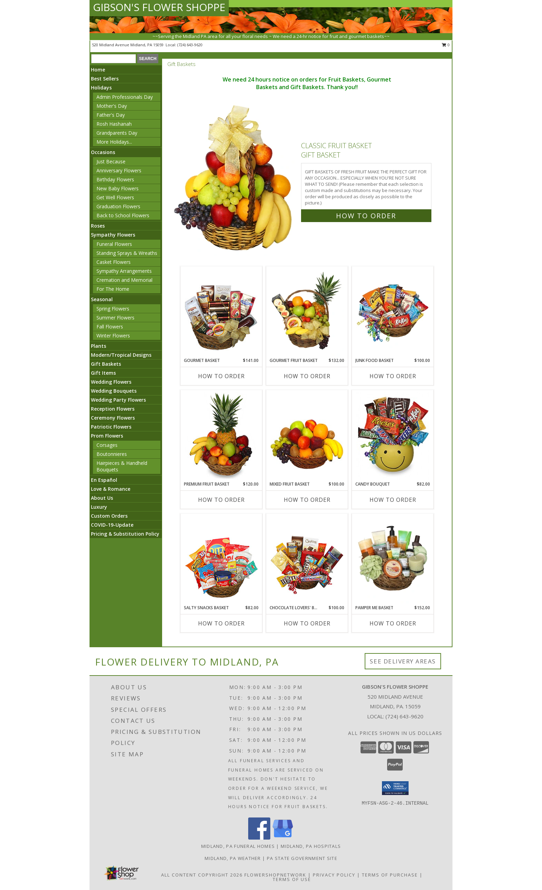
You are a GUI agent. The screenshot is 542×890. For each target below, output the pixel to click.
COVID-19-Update (112, 524)
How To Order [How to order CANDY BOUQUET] (393, 500)
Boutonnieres (111, 454)
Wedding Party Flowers (118, 399)
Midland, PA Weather (233, 858)
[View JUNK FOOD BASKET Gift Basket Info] (392, 312)
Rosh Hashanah (114, 124)
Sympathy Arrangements (124, 271)
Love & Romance (110, 489)
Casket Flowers (113, 262)
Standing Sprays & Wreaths (126, 253)
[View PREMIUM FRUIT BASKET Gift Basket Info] (221, 436)
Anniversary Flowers (118, 170)
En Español (104, 480)
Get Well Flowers (115, 197)
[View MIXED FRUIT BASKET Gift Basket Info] (307, 436)
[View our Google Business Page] (283, 837)
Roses (98, 225)
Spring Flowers (112, 308)
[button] (395, 788)
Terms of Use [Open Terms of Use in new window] (292, 879)
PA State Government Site (302, 858)
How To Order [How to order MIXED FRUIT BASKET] (307, 500)
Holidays (101, 87)
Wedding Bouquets (114, 390)
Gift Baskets (106, 364)
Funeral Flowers (114, 244)
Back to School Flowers (122, 215)
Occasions (103, 152)
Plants (98, 346)
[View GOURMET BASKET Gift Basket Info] (221, 312)
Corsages (107, 445)
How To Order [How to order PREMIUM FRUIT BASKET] (221, 500)
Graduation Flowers (118, 206)
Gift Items (103, 373)
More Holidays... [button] (114, 141)
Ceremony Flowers (113, 417)
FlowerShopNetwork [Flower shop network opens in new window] (275, 875)
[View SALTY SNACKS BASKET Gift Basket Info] (221, 559)
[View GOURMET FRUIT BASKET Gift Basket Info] (307, 312)
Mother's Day (111, 106)
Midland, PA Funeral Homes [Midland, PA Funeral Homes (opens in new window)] (238, 846)
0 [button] (445, 44)
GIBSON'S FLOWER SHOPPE (159, 7)
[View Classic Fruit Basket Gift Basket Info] (234, 179)
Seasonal (102, 299)
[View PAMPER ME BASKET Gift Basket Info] (392, 559)
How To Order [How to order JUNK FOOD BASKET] (393, 376)
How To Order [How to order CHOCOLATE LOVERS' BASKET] (307, 623)
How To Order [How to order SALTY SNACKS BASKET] (221, 623)
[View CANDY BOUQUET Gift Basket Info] (392, 436)
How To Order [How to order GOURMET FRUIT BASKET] (307, 376)
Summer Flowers (115, 317)
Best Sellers (105, 78)
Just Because (110, 161)
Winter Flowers (113, 335)
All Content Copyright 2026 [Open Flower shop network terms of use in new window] (202, 875)
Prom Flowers (107, 435)
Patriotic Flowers (111, 426)
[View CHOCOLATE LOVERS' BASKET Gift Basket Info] (307, 559)
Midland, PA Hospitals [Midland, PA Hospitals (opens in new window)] (311, 846)
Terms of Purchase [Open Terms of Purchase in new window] (390, 875)
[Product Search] (113, 58)
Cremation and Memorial (124, 280)
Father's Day (110, 115)
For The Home (112, 289)
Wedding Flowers (111, 382)
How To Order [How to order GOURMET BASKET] (221, 376)
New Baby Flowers (117, 188)
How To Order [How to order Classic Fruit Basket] (366, 215)
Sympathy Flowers (113, 234)
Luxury (99, 507)
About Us (102, 498)
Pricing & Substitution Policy (125, 533)
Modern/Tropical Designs (121, 355)
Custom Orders (109, 516)
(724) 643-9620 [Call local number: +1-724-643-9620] (190, 44)
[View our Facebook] (259, 837)
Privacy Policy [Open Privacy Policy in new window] (334, 875)
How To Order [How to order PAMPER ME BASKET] (393, 623)
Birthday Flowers (115, 179)
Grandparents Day (116, 133)
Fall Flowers (109, 326)
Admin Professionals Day (124, 97)
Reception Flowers (112, 408)
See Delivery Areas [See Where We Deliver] (403, 661)
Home (98, 69)
